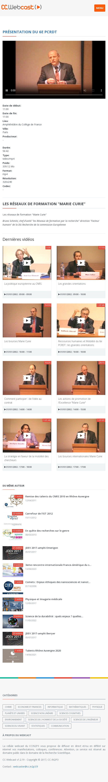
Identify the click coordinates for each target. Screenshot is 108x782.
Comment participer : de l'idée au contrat (22, 400)
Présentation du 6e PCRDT (30, 31)
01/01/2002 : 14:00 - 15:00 (72, 409)
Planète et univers (15, 713)
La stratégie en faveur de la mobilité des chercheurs (26, 458)
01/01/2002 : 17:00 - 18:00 (18, 467)
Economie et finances (29, 706)
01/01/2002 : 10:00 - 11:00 (18, 351)
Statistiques (38, 725)
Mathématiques (77, 706)
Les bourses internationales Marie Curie (80, 456)
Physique (97, 706)
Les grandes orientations (72, 283)
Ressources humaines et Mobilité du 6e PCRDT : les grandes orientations (80, 343)
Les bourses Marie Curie (17, 341)
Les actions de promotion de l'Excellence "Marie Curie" (74, 400)
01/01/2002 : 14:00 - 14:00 (18, 409)
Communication (60, 725)
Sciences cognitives (69, 713)
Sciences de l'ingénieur (85, 719)
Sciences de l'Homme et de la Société (47, 719)
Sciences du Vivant (15, 725)
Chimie (8, 706)
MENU (99, 8)
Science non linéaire (42, 713)
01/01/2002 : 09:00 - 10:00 (72, 294)
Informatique (55, 706)
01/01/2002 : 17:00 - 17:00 (72, 467)
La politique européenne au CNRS (23, 283)
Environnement (13, 719)
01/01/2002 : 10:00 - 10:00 (72, 351)
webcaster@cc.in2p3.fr (25, 766)
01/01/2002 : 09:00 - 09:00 (18, 294)
